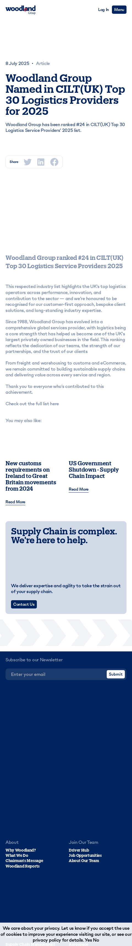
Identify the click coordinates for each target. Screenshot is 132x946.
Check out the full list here (32, 404)
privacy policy (47, 940)
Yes (88, 940)
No (96, 940)
